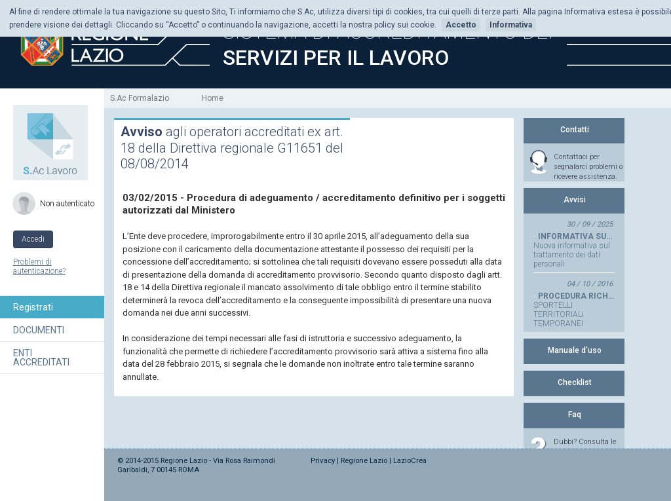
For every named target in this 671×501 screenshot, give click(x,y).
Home (212, 98)
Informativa (510, 24)
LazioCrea (410, 460)
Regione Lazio (364, 460)
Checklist (575, 382)
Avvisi (575, 199)
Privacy (323, 460)
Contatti (574, 129)
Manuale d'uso (575, 350)
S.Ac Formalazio (139, 98)
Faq (574, 414)
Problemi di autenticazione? (39, 266)
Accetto (461, 24)
